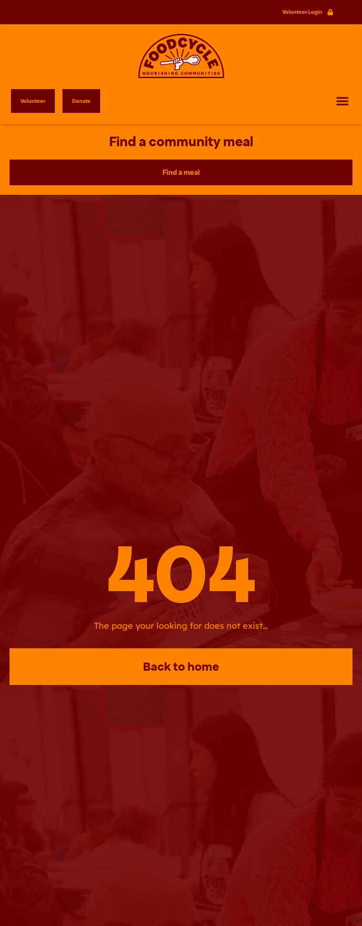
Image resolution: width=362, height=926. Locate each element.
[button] (342, 101)
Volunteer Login (302, 12)
